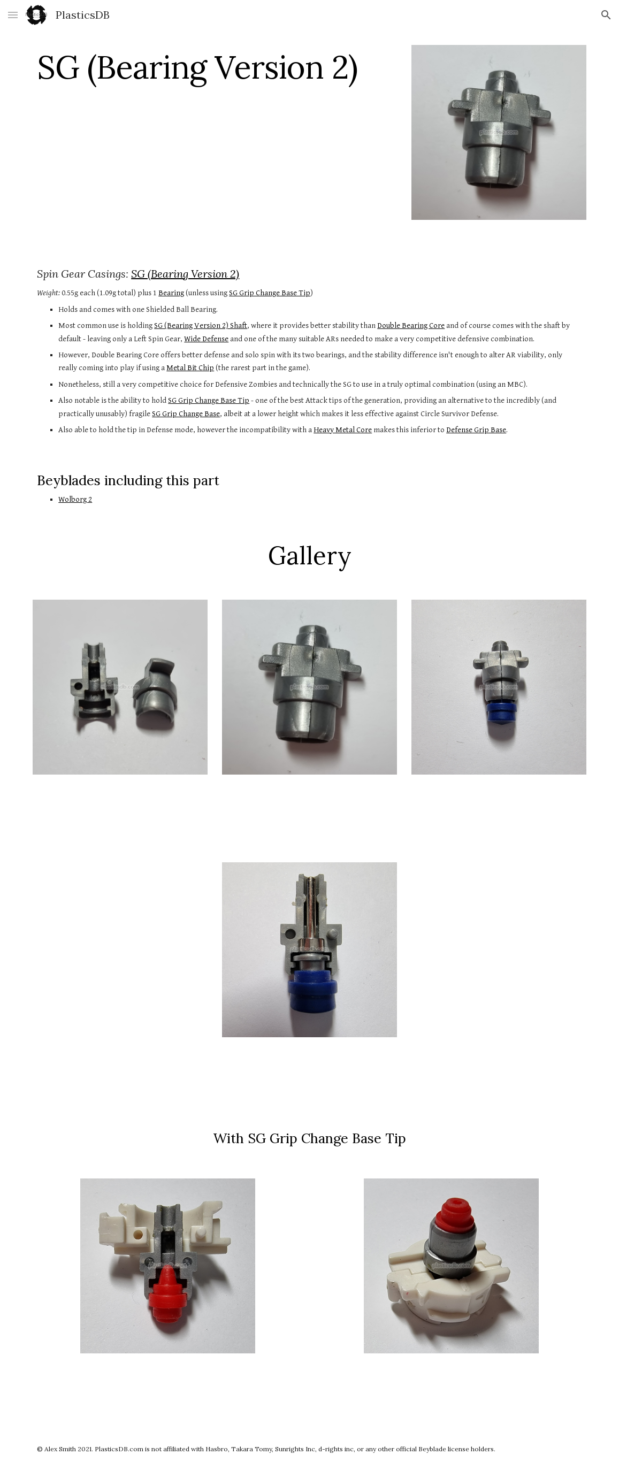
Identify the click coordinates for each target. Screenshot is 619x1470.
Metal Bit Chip (190, 367)
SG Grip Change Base (186, 413)
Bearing (171, 292)
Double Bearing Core (411, 325)
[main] (215, 67)
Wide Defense (206, 338)
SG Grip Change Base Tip (269, 292)
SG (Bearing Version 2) (185, 273)
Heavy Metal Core (343, 429)
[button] (13, 14)
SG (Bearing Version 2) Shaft (200, 325)
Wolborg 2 (75, 499)
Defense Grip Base (476, 429)
